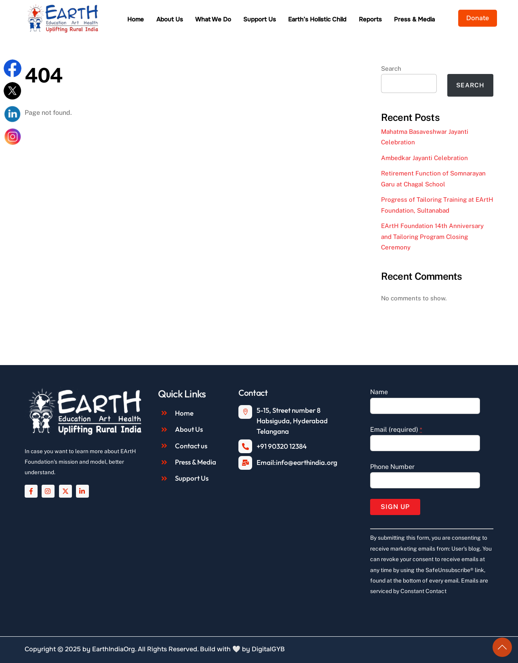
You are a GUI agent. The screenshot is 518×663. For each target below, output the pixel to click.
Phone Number (392, 467)
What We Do (213, 19)
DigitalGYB (268, 649)
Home (135, 19)
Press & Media (414, 19)
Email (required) (396, 429)
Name (379, 392)
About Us (169, 19)
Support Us (259, 19)
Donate (477, 18)
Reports (370, 19)
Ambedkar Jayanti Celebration (424, 157)
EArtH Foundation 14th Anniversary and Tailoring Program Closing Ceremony (432, 236)
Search (391, 68)
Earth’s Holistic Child (317, 19)
